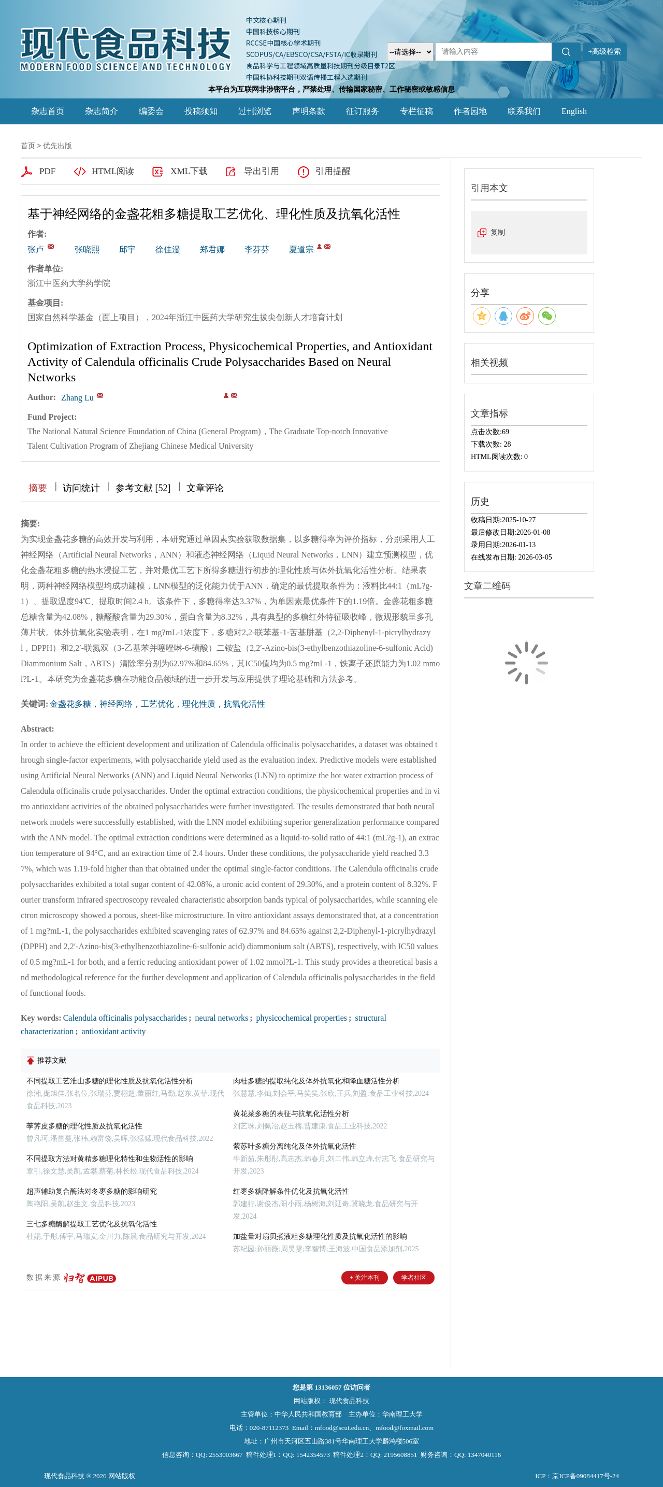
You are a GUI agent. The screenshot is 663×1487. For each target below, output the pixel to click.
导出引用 (261, 171)
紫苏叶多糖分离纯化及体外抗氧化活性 (294, 1146)
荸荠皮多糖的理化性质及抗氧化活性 (84, 1126)
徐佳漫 (167, 249)
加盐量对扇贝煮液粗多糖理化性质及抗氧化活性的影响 (320, 1236)
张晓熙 (87, 249)
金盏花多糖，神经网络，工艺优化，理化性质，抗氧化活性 (157, 703)
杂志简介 (101, 111)
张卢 (35, 249)
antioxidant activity (112, 1031)
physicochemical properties (301, 1017)
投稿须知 (201, 111)
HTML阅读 (113, 171)
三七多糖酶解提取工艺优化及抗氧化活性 (91, 1224)
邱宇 (127, 249)
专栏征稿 (416, 111)
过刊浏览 (254, 111)
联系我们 (524, 111)
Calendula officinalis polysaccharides (125, 1017)
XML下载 (189, 171)
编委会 (151, 111)
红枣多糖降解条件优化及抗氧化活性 (291, 1191)
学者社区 (413, 1277)
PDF (47, 171)
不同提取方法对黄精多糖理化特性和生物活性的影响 (109, 1159)
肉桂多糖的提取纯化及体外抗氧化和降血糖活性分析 (316, 1081)
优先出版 (57, 146)
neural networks (221, 1017)
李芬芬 (256, 249)
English (574, 111)
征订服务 (362, 111)
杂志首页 (47, 111)
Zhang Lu (77, 397)
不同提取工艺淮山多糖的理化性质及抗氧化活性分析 (109, 1081)
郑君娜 (212, 249)
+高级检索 (605, 51)
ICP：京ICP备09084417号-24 (577, 1476)
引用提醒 (333, 171)
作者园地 (470, 111)
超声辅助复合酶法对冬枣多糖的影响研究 (91, 1191)
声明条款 (308, 111)
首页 (28, 146)
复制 (498, 232)
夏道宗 (301, 249)
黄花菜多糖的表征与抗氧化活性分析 (291, 1114)
